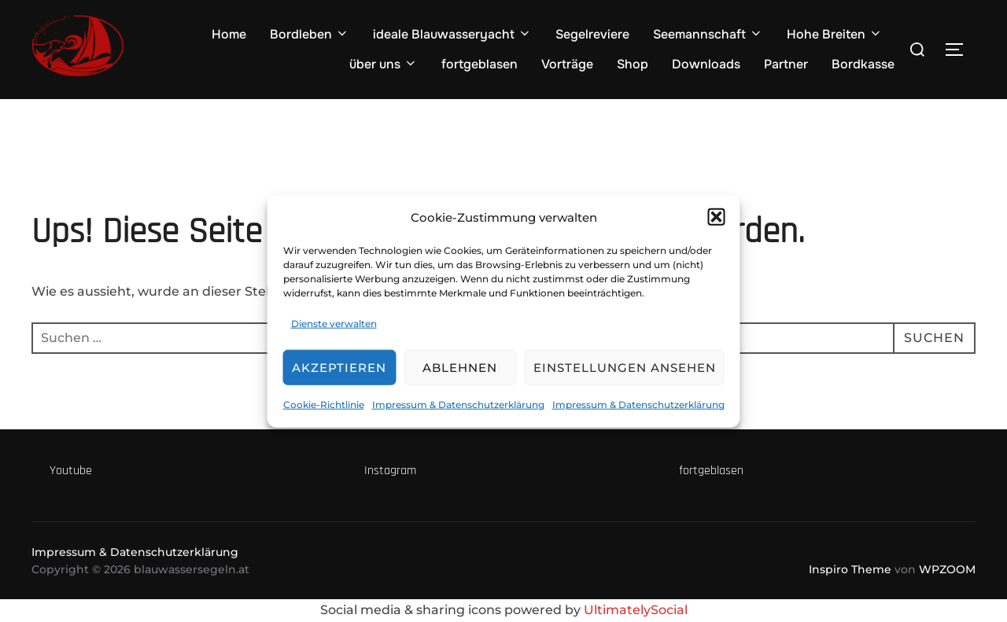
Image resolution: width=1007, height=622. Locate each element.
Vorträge (567, 64)
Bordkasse (863, 64)
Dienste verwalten (334, 323)
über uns (383, 64)
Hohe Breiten (835, 34)
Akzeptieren (339, 367)
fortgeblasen (479, 64)
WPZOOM (947, 569)
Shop (632, 64)
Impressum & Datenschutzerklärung (458, 404)
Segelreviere (592, 34)
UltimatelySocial (636, 609)
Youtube (71, 470)
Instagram (390, 470)
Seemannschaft (708, 34)
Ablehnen (459, 367)
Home (229, 34)
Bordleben (309, 34)
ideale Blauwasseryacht (452, 34)
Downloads (706, 64)
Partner (786, 64)
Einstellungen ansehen (624, 367)
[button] (717, 217)
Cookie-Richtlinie (323, 404)
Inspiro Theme (850, 569)
